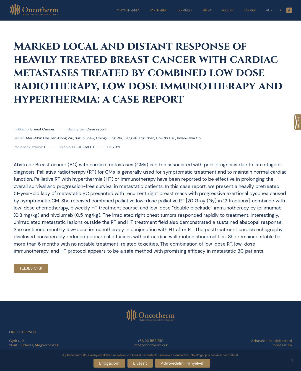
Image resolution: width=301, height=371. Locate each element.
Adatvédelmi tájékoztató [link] (271, 340)
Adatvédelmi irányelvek (182, 363)
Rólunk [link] (227, 10)
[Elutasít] (292, 359)
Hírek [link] (207, 10)
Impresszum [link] (282, 345)
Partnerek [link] (158, 10)
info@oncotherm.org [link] (150, 345)
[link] (297, 122)
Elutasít (140, 363)
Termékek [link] (184, 10)
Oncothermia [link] (128, 10)
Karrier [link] (250, 10)
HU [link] (268, 10)
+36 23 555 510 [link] (150, 340)
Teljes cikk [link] (30, 268)
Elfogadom (109, 363)
